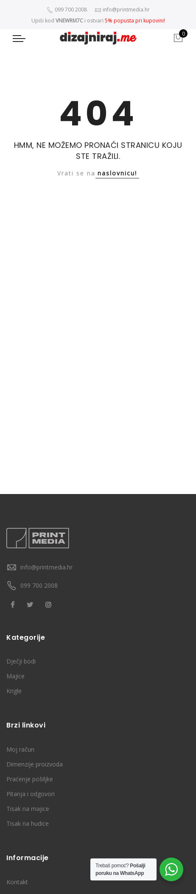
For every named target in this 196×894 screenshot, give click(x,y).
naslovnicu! (117, 173)
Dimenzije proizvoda (34, 764)
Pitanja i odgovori (30, 794)
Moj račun (20, 749)
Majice (15, 676)
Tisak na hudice (27, 823)
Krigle (14, 691)
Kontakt (17, 882)
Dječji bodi (21, 661)
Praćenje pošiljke (29, 779)
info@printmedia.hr (46, 567)
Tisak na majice (27, 809)
